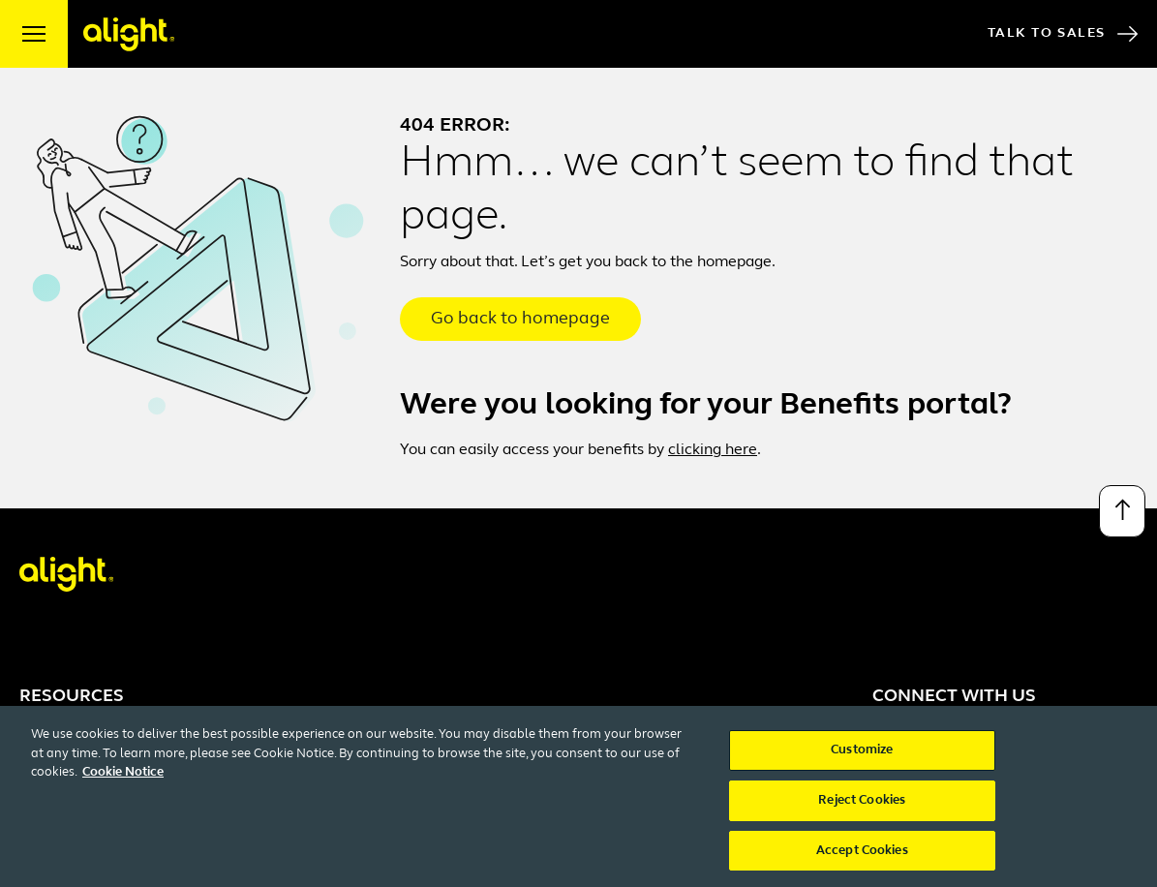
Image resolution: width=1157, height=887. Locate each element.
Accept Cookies (862, 857)
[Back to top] (1122, 511)
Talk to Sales (1063, 34)
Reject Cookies (861, 807)
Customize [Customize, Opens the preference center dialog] (862, 757)
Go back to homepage (520, 319)
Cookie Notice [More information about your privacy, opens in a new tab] (123, 780)
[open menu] (34, 34)
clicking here (712, 450)
